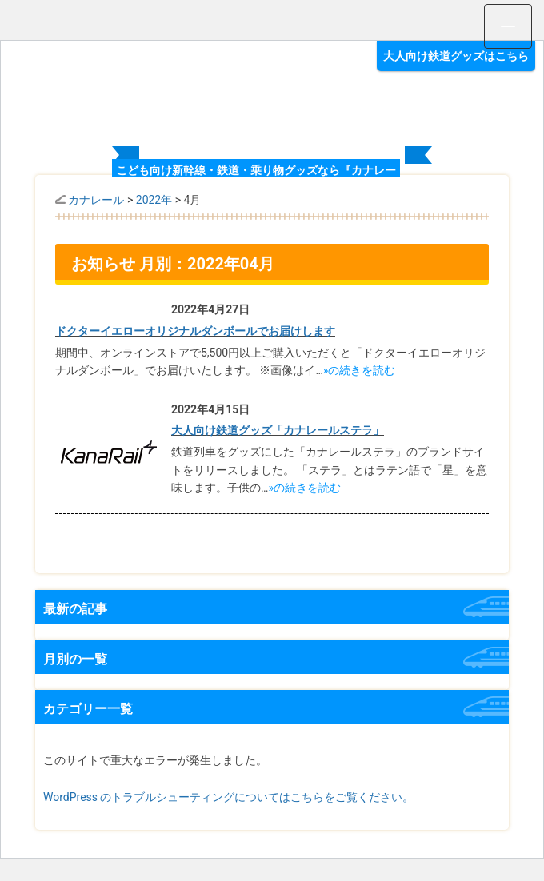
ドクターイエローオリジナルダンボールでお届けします (195, 331)
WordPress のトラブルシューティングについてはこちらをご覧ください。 (228, 797)
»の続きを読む (359, 370)
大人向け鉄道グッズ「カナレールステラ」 (277, 430)
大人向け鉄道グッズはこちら (456, 56)
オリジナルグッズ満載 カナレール (272, 95)
